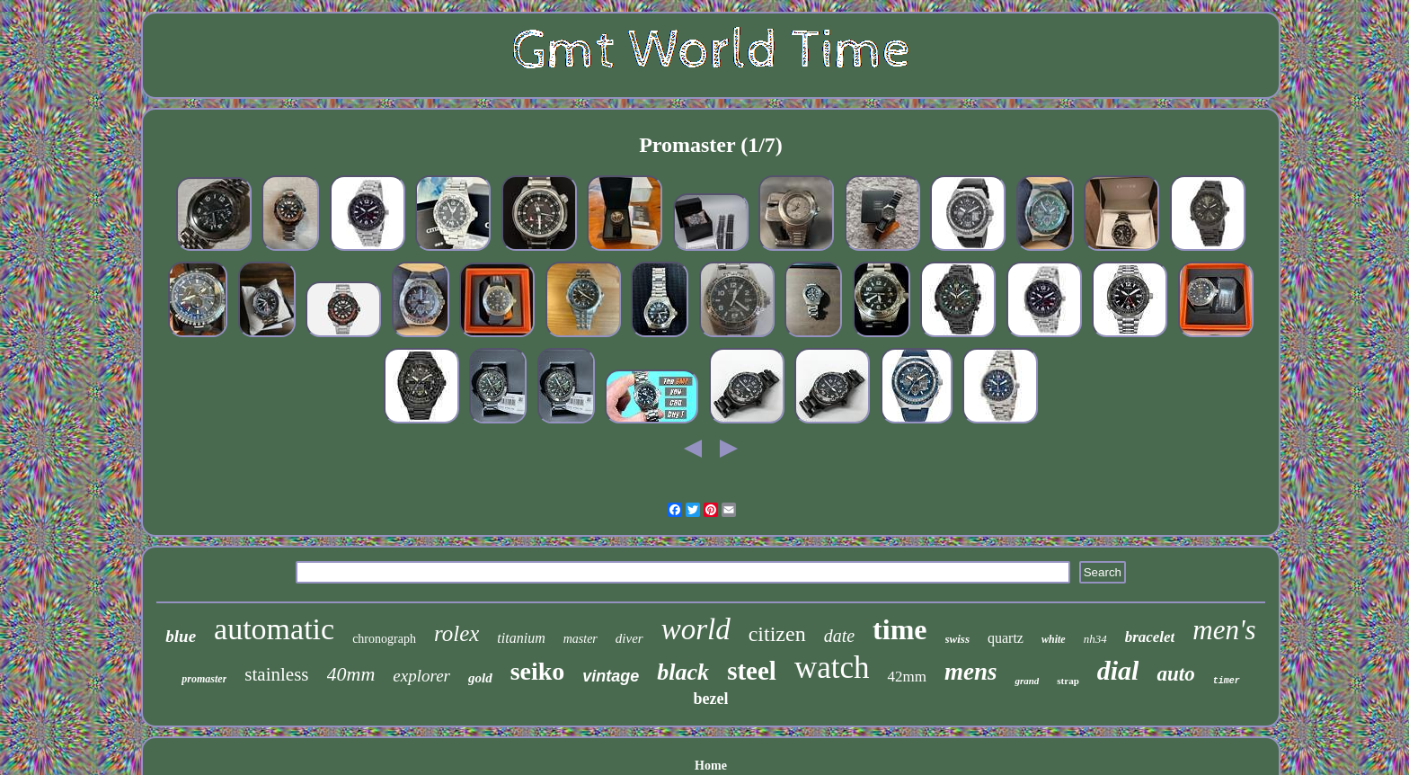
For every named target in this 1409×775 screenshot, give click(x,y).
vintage (610, 676)
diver (629, 638)
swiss (957, 639)
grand (1027, 680)
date (839, 636)
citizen (777, 634)
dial (1118, 670)
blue (180, 636)
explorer (421, 675)
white (1053, 639)
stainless (276, 674)
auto (1175, 674)
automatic (274, 629)
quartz (1006, 638)
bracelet (1150, 637)
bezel (711, 699)
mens (970, 671)
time (899, 629)
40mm (351, 674)
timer (1226, 681)
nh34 (1095, 639)
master (580, 639)
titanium (521, 638)
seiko (537, 671)
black (683, 672)
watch (832, 667)
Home (711, 765)
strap (1067, 680)
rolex (456, 633)
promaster (204, 679)
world (696, 629)
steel (751, 670)
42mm (906, 676)
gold (480, 678)
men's (1223, 630)
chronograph (384, 639)
